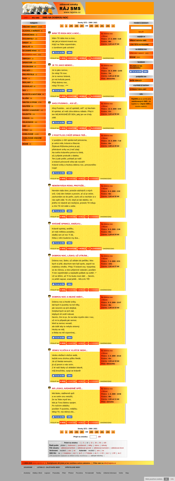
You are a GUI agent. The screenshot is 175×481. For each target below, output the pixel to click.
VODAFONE (72, 58)
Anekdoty (27, 473)
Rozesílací (29, 86)
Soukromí (28, 467)
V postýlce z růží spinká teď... (69, 135)
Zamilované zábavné (32, 139)
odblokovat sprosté (84, 448)
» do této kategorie (139, 44)
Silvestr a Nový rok (33, 94)
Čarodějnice (30, 35)
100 (104, 443)
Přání (64, 473)
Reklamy (28, 82)
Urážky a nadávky (33, 110)
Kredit (27, 43)
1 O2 (102, 453)
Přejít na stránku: (80, 437)
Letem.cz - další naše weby (48, 467)
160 (96, 26)
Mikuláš (28, 47)
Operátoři (29, 63)
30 (96, 443)
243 (108, 26)
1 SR (114, 453)
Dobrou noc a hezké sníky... (68, 297)
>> (113, 26)
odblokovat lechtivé (68, 448)
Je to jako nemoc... (63, 65)
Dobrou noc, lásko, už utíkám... (70, 255)
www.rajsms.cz (38, 463)
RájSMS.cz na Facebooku (136, 67)
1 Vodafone (66, 453)
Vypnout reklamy (138, 89)
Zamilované (31, 134)
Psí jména (79, 473)
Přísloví (70, 473)
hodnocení (72, 445)
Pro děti (27, 71)
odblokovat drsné (117, 448)
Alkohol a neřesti (33, 31)
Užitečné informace (109, 473)
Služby (27, 98)
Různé (27, 144)
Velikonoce (30, 122)
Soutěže (28, 106)
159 (91, 26)
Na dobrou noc (32, 55)
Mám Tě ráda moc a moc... (66, 33)
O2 (88, 58)
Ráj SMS (35, 18)
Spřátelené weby (72, 467)
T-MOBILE (82, 58)
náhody (104, 445)
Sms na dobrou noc (55, 17)
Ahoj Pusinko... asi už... (65, 103)
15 (91, 443)
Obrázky (28, 59)
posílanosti (82, 445)
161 (102, 26)
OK (166, 479)
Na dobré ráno (31, 51)
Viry (26, 126)
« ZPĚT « (26, 18)
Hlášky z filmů (37, 473)
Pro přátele (30, 74)
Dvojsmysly (30, 39)
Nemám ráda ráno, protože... (68, 185)
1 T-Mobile (88, 453)
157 (82, 26)
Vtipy (127, 473)
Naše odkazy (136, 81)
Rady (26, 78)
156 (76, 26)
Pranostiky (56, 473)
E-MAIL (63, 58)
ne (74, 451)
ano (69, 451)
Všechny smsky (32, 27)
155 (71, 26)
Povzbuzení (29, 67)
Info (172, 479)
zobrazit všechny (97, 455)
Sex (25, 90)
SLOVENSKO (96, 58)
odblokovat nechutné (101, 448)
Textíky (98, 473)
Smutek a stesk (32, 102)
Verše (121, 473)
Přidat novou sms (138, 41)
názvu (97, 445)
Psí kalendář (89, 473)
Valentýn (29, 114)
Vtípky (27, 130)
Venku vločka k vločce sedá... (69, 350)
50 (100, 443)
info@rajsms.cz (110, 463)
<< (62, 26)
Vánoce (28, 118)
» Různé (104, 36)
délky (90, 445)
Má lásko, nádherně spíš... (67, 388)
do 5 (80, 453)
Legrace (47, 473)
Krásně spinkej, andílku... (67, 223)
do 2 (74, 453)
